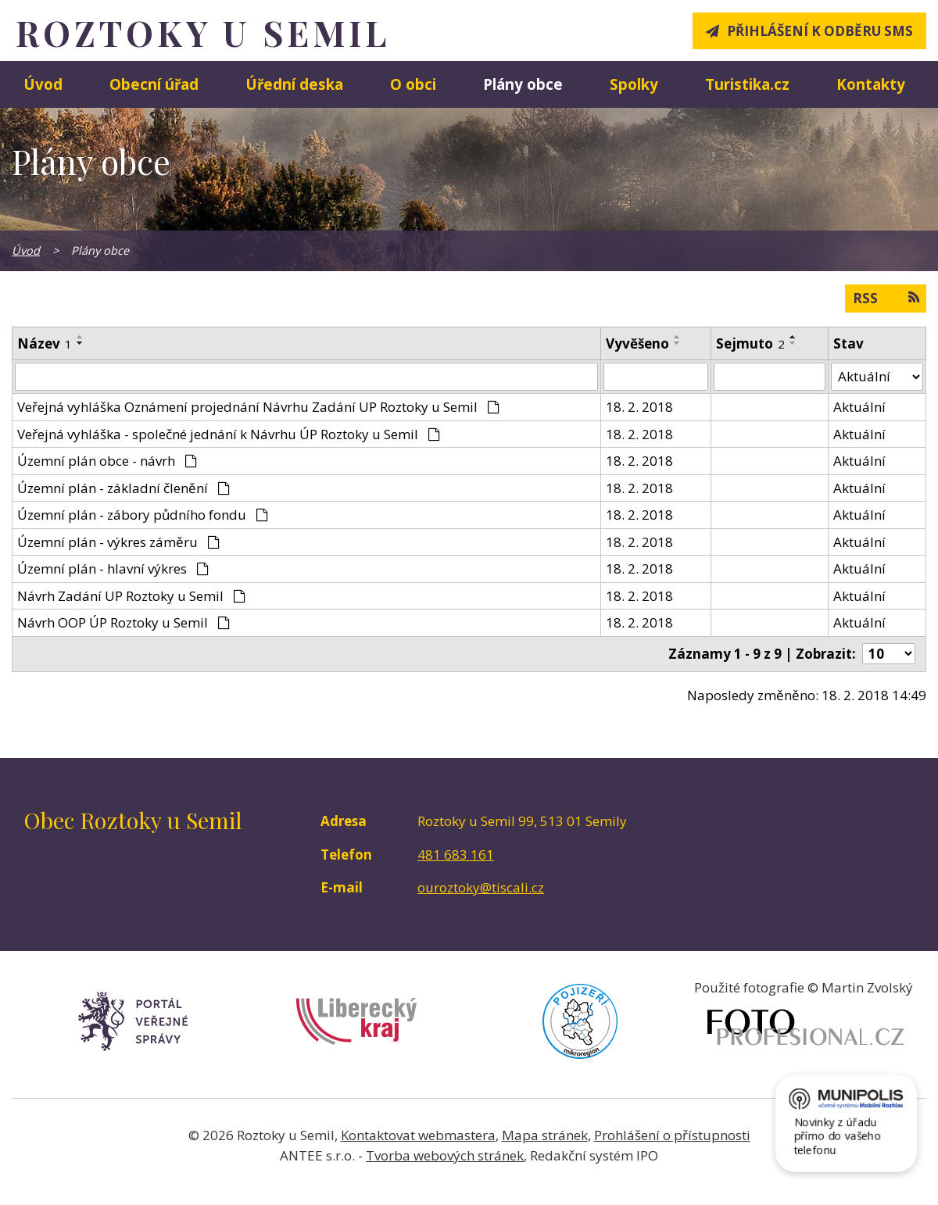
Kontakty (870, 84)
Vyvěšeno (637, 343)
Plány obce (523, 84)
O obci (413, 84)
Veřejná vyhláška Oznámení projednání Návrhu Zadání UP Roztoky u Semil (258, 407)
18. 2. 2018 (639, 407)
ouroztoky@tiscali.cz (480, 887)
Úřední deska (294, 84)
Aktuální (859, 407)
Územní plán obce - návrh (107, 461)
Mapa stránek (545, 1135)
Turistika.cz (747, 84)
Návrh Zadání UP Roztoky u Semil (131, 596)
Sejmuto (750, 343)
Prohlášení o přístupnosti (672, 1135)
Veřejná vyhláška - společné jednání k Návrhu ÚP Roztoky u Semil (228, 434)
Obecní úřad (154, 84)
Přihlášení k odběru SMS (820, 31)
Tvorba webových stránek (445, 1155)
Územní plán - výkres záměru (118, 542)
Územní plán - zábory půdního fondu (142, 515)
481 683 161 (455, 855)
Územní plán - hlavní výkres (113, 568)
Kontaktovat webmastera (418, 1135)
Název (44, 343)
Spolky (634, 84)
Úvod (43, 84)
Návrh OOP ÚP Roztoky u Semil (123, 622)
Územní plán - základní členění (123, 488)
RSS (885, 297)
